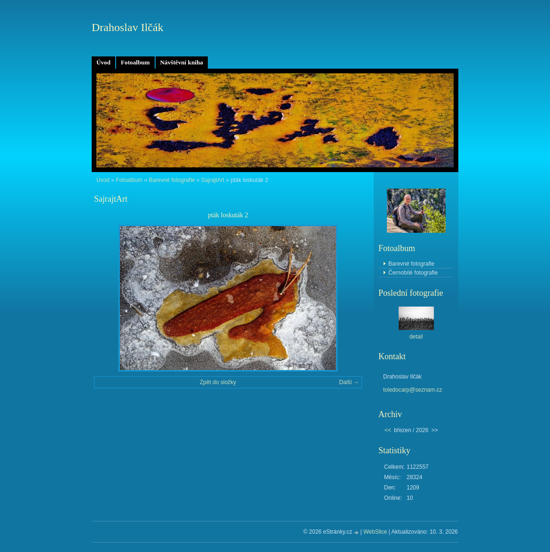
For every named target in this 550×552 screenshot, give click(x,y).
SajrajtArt (212, 180)
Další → (349, 382)
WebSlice (375, 531)
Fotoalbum (135, 62)
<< (388, 430)
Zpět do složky (218, 382)
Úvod (103, 62)
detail (416, 336)
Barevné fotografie (172, 180)
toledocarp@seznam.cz (412, 389)
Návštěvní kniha (181, 62)
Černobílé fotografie (413, 272)
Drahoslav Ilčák (128, 27)
